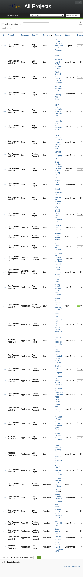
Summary (59, 35)
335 (4, 470)
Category (25, 35)
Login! (78, 2)
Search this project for (11, 24)
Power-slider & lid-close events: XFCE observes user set (58, 511)
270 (4, 511)
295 (4, 437)
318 (4, 547)
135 (4, 287)
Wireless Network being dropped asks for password (58, 77)
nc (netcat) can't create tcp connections (58, 340)
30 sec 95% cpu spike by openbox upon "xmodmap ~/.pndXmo (58, 453)
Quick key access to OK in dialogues (58, 369)
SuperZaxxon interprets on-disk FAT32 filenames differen (58, 62)
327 (4, 155)
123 (4, 237)
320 (4, 94)
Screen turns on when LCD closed (58, 184)
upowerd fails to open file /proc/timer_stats (58, 272)
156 (4, 523)
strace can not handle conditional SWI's (59, 547)
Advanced (7, 28)
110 (4, 498)
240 (4, 395)
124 (4, 247)
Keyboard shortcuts (11, 562)
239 (4, 380)
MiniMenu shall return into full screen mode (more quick (59, 394)
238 (4, 369)
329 (4, 185)
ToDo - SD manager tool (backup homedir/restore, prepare (58, 305)
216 (4, 306)
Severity (47, 35)
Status (68, 35)
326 (4, 142)
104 (4, 214)
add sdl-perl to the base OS (58, 227)
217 (4, 324)
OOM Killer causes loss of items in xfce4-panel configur (58, 287)
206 (4, 259)
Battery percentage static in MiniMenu (58, 498)
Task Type (36, 35)
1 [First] (35, 557)
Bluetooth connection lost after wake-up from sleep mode (58, 93)
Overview (14, 16)
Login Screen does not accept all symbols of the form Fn (58, 356)
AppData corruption (58, 538)
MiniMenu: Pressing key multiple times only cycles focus (59, 423)
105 (4, 531)
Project (11, 35)
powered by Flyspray (72, 566)
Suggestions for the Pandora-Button (58, 236)
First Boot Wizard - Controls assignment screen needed (58, 258)
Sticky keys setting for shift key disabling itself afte (58, 111)
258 (4, 423)
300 (4, 62)
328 (4, 169)
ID (3, 35)
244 (4, 409)
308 (4, 77)
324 (4, 111)
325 (4, 127)
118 (4, 228)
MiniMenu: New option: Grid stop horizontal (58, 380)
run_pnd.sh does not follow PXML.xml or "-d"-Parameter (59, 45)
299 (4, 46)
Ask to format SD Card (59, 523)
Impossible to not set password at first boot (58, 126)
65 (3, 485)
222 (4, 356)
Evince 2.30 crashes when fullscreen (58, 470)
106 (4, 538)
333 (4, 454)
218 (4, 341)
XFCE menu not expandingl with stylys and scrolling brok (58, 142)
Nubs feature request (58, 531)
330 (4, 198)
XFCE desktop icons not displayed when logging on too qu (58, 169)
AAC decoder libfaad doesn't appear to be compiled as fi (58, 214)
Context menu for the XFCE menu (58, 155)
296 (4, 272)
